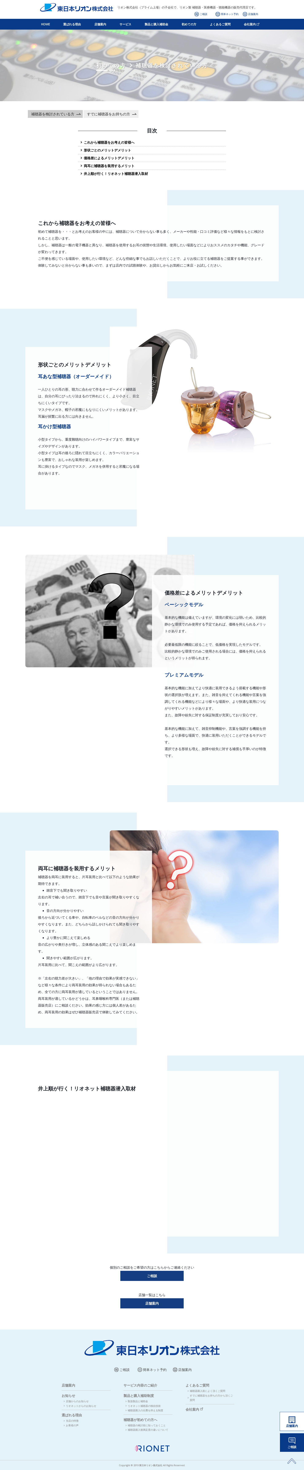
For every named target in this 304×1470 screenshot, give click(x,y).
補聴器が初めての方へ (140, 1419)
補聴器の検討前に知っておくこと (147, 1425)
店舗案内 (253, 14)
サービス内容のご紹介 (140, 1385)
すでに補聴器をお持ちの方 (108, 114)
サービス (125, 24)
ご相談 (203, 14)
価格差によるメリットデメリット (109, 158)
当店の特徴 (72, 1420)
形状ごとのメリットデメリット (107, 150)
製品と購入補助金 (156, 24)
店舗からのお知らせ (77, 1401)
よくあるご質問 (220, 24)
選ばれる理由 (72, 24)
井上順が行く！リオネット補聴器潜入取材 (116, 173)
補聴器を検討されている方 (52, 114)
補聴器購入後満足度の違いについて (148, 1430)
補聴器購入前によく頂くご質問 (207, 1391)
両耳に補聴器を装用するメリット (109, 165)
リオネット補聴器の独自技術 (144, 1406)
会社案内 (250, 24)
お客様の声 (72, 1425)
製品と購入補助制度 (139, 1395)
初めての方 (189, 24)
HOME (45, 24)
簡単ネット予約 (230, 14)
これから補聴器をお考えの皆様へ (109, 142)
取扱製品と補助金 (138, 1401)
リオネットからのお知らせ (81, 1406)
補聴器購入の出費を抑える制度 (145, 1410)
